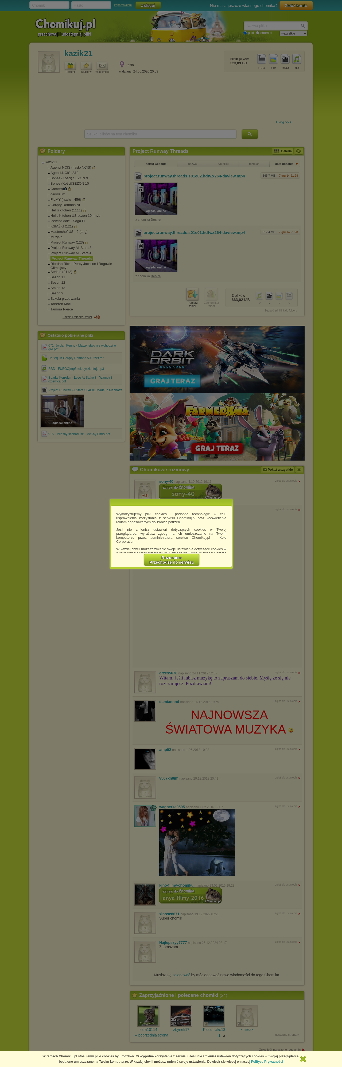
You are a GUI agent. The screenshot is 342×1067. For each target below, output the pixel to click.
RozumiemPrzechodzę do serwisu (172, 559)
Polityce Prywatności (267, 1062)
